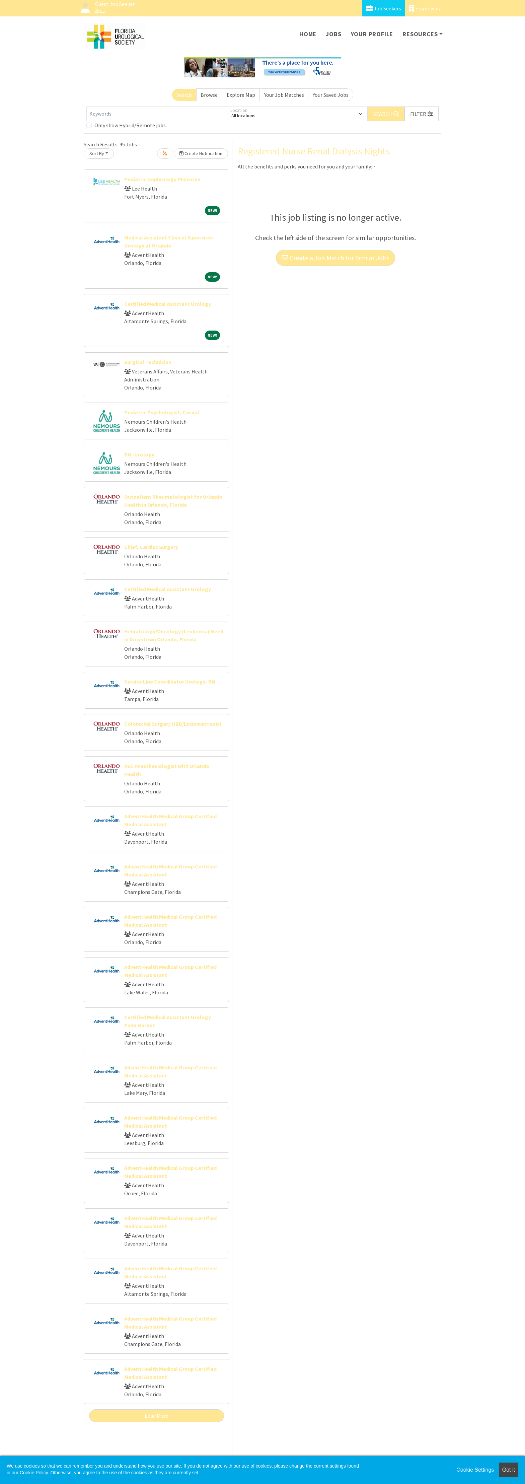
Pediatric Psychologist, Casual (161, 412)
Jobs (333, 34)
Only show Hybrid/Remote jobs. (130, 125)
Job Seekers (383, 8)
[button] (421, 114)
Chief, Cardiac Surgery (151, 547)
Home (307, 34)
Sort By (96, 153)
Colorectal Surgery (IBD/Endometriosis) (173, 723)
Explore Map (241, 94)
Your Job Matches (284, 94)
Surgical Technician (147, 362)
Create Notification (200, 153)
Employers (424, 8)
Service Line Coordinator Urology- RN (169, 681)
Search (184, 94)
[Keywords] (156, 114)
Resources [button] (420, 34)
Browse (209, 94)
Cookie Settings (475, 1470)
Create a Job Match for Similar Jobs (335, 258)
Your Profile (372, 34)
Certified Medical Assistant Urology (167, 303)
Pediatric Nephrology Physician (162, 179)
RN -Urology (139, 454)
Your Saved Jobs (331, 94)
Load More (156, 1415)
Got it (508, 1470)
